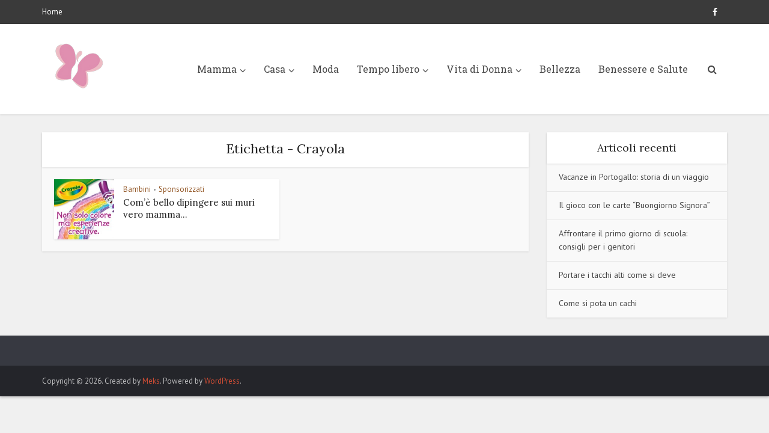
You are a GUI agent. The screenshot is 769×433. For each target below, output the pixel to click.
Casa (274, 69)
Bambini (137, 189)
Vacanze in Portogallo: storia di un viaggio (634, 176)
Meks (151, 381)
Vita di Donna (479, 69)
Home (52, 12)
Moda (325, 69)
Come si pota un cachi (598, 303)
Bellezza (560, 69)
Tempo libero (388, 69)
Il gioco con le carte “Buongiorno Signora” (634, 205)
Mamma (217, 69)
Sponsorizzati (181, 189)
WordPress (222, 381)
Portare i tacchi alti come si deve (617, 274)
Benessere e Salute (643, 69)
